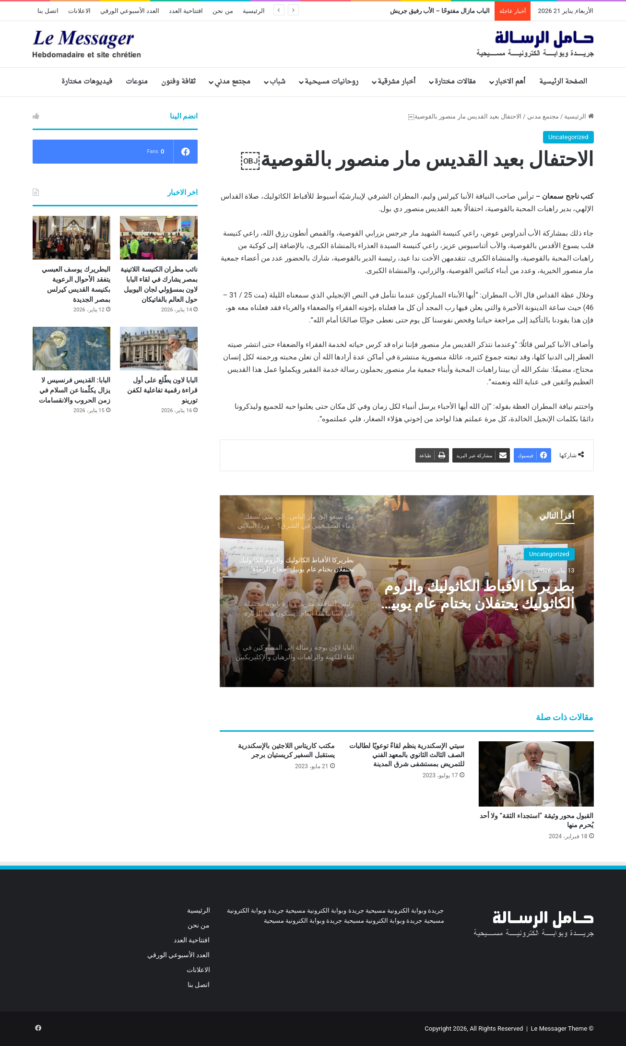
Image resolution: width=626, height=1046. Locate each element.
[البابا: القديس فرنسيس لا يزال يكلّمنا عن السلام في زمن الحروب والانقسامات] (71, 348)
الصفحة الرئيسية (563, 81)
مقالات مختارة (455, 81)
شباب (277, 81)
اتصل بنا (48, 10)
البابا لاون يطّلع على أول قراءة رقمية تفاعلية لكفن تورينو (162, 390)
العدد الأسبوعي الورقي (129, 10)
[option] (407, 591)
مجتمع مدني (232, 81)
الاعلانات (79, 10)
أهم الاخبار (510, 81)
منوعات (137, 81)
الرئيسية (254, 10)
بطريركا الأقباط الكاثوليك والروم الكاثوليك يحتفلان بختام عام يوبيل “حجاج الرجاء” (477, 595)
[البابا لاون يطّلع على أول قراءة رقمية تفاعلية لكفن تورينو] (159, 348)
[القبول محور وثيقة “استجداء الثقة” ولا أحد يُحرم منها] (536, 773)
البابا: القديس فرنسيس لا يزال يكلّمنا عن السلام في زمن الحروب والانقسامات (74, 390)
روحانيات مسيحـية (331, 81)
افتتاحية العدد (186, 10)
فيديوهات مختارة (86, 81)
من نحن (223, 10)
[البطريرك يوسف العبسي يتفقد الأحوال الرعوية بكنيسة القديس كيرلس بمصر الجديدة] (71, 238)
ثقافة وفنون (178, 81)
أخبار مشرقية (396, 81)
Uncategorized (568, 137)
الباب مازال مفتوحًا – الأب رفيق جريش (440, 10)
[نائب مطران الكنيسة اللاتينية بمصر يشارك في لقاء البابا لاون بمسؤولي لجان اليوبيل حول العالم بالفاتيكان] (159, 238)
